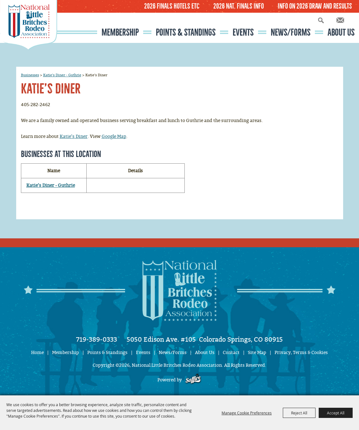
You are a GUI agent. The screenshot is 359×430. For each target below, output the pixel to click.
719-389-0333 (96, 339)
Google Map (114, 136)
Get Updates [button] (340, 20)
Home (37, 352)
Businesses (30, 75)
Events (243, 32)
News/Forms (290, 32)
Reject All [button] (299, 412)
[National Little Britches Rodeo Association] (28, 36)
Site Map (257, 352)
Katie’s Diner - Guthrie (62, 75)
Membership (120, 32)
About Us (341, 32)
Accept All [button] (335, 412)
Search (321, 20)
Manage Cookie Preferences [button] (247, 412)
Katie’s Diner (74, 136)
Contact (231, 352)
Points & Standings (186, 32)
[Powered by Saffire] (193, 380)
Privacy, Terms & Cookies (301, 352)
